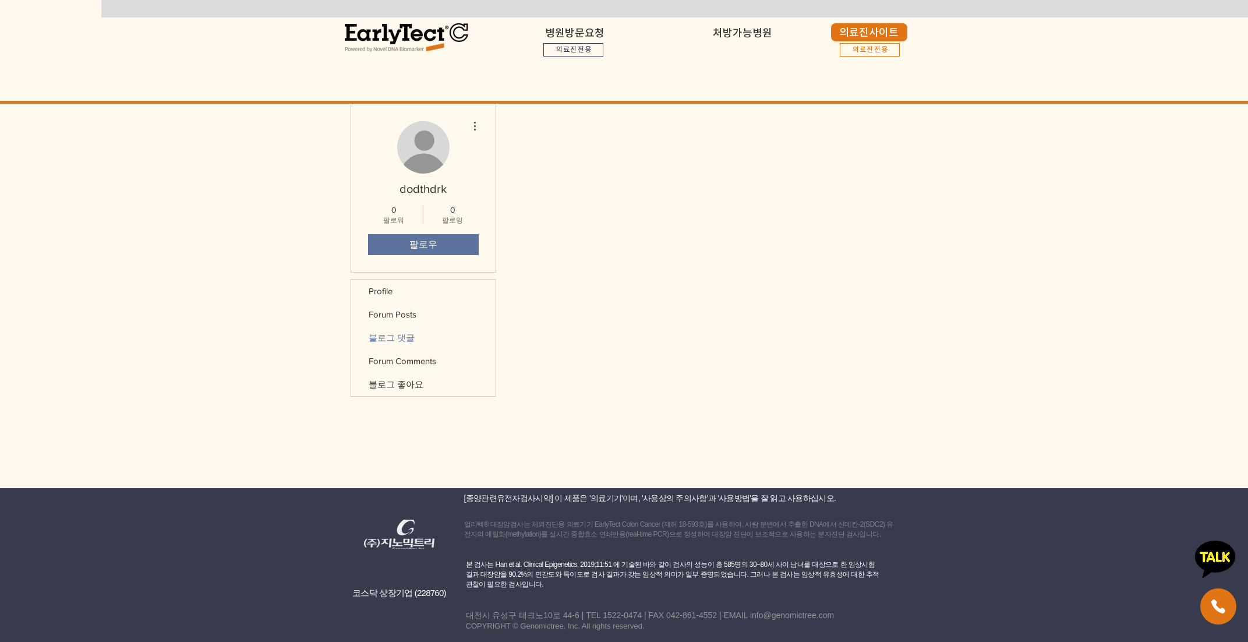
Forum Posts (392, 314)
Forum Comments (402, 361)
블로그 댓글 (392, 338)
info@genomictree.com (792, 615)
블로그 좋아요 (396, 384)
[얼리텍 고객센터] (1218, 606)
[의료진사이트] (869, 32)
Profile (381, 291)
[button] (742, 28)
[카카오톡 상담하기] (1215, 559)
